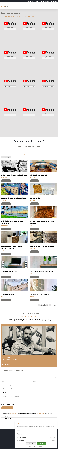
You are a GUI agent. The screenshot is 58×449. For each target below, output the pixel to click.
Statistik (21, 434)
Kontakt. (30, 446)
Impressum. (35, 446)
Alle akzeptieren (41, 443)
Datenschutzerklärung (14, 413)
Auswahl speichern (31, 443)
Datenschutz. (40, 446)
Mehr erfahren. (6, 180)
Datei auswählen (8, 407)
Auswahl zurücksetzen (6, 157)
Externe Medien (22, 437)
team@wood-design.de (41, 413)
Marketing (21, 440)
